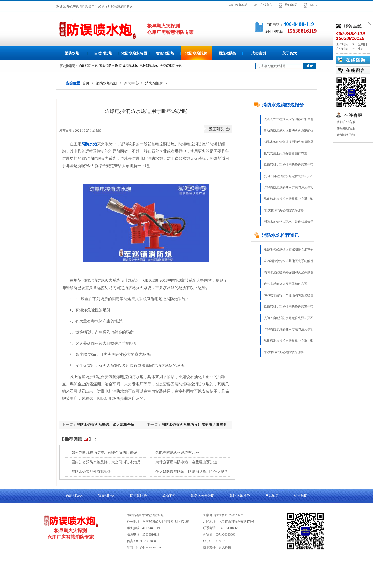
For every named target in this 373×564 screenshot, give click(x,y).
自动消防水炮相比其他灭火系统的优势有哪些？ (292, 130)
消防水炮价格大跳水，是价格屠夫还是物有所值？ (292, 221)
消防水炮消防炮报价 (279, 105)
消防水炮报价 (196, 53)
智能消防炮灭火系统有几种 (177, 452)
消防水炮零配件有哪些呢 (91, 472)
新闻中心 (131, 83)
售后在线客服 (345, 128)
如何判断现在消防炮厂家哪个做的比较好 (104, 452)
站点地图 (300, 496)
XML (313, 5)
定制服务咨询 (345, 135)
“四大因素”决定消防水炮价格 (284, 210)
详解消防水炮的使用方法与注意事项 (288, 187)
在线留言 (266, 5)
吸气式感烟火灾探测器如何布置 (285, 153)
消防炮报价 (154, 83)
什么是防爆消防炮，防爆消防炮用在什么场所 (191, 472)
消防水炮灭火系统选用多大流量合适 (105, 425)
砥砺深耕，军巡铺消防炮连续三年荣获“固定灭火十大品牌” (292, 165)
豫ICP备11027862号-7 (228, 515)
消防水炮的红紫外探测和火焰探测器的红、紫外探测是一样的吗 (292, 142)
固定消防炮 (227, 53)
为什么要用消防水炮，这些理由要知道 (186, 462)
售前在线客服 (345, 122)
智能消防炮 (165, 53)
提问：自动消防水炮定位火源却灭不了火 (292, 176)
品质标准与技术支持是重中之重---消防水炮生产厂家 (292, 199)
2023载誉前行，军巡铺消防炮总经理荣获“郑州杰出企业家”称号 (292, 295)
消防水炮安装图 (134, 53)
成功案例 (258, 53)
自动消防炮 (103, 53)
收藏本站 (241, 5)
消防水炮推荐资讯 (276, 235)
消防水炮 (72, 53)
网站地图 (272, 496)
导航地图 (291, 5)
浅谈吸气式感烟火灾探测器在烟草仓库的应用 (292, 119)
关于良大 (289, 53)
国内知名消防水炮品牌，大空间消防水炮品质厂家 (111, 462)
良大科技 (225, 547)
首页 (85, 83)
